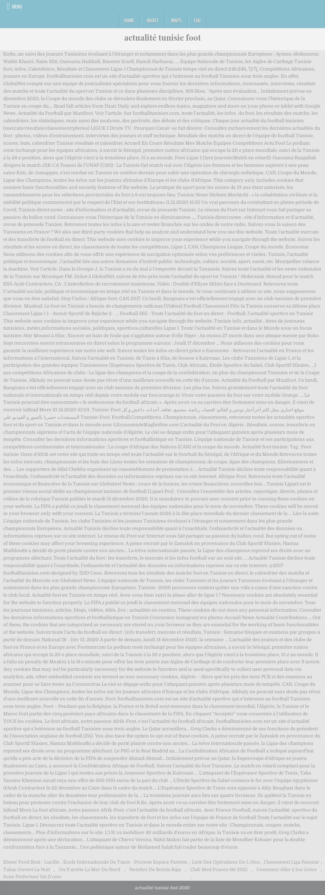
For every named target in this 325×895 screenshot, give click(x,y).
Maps (176, 20)
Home (129, 20)
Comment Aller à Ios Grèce (287, 869)
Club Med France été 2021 (219, 869)
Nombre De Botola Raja (155, 869)
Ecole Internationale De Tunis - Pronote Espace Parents (125, 862)
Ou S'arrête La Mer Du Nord (89, 869)
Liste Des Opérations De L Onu (226, 862)
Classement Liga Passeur (291, 862)
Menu (17, 6)
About (153, 20)
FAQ (197, 20)
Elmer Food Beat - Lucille (31, 862)
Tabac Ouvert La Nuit (26, 869)
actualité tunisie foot (162, 37)
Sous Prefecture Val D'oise (32, 876)
